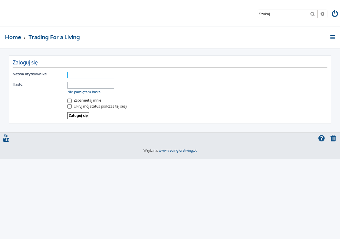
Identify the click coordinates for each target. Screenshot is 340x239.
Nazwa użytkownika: (30, 74)
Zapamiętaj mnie (84, 100)
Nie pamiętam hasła (84, 92)
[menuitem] (335, 14)
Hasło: (18, 84)
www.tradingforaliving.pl (178, 150)
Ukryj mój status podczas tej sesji (97, 106)
